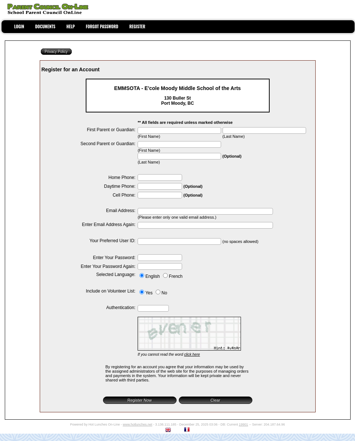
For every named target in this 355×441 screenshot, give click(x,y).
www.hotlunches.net (137, 424)
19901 (243, 424)
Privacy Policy (56, 52)
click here (192, 354)
